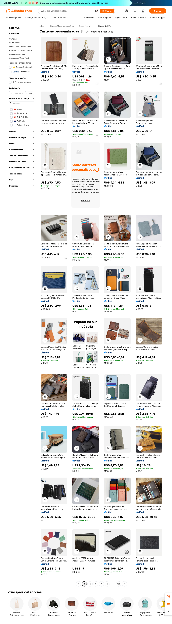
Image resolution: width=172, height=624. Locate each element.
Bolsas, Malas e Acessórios (62, 26)
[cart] (135, 11)
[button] (96, 11)
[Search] (107, 11)
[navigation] (21, 305)
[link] (168, 596)
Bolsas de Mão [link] (104, 26)
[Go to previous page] (78, 583)
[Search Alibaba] (67, 11)
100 (118, 584)
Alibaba (43, 26)
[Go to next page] (124, 583)
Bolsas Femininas (86, 26)
